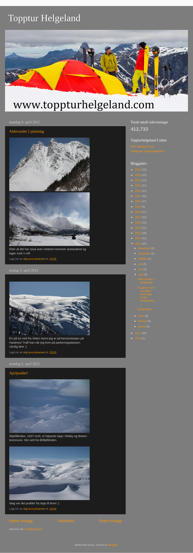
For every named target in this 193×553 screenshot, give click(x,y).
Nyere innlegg (21, 521)
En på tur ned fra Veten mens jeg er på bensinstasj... (146, 295)
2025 (138, 175)
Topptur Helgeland (44, 18)
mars (141, 315)
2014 (138, 232)
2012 (138, 243)
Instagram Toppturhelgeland (147, 151)
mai (140, 269)
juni (140, 264)
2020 (138, 201)
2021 (138, 196)
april (141, 274)
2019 (138, 206)
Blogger (112, 544)
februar (143, 321)
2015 (138, 227)
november (144, 253)
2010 (138, 338)
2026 (138, 169)
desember (144, 248)
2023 (138, 185)
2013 (138, 238)
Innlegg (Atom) (33, 529)
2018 (138, 211)
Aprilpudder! (18, 373)
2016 (138, 222)
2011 (138, 333)
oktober (143, 258)
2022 (138, 190)
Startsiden (66, 521)
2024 (138, 180)
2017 (138, 217)
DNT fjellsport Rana (142, 146)
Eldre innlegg (111, 521)
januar (142, 326)
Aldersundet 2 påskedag (26, 131)
